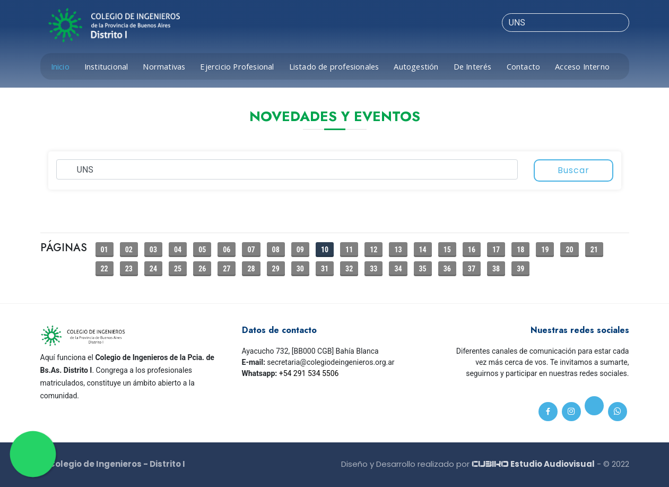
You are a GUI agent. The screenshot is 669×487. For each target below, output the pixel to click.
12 (373, 249)
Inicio (60, 66)
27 (226, 268)
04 (177, 249)
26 (202, 268)
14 (423, 249)
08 (276, 249)
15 (447, 249)
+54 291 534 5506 (309, 373)
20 (569, 249)
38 (496, 268)
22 (104, 268)
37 (471, 268)
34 (398, 268)
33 (373, 268)
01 (104, 249)
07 (251, 249)
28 (251, 268)
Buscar (573, 170)
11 (349, 249)
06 (226, 249)
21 (594, 249)
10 (324, 249)
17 (496, 249)
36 (447, 268)
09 (300, 249)
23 (129, 268)
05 (202, 249)
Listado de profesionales (334, 66)
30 (300, 268)
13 (398, 249)
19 (545, 249)
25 (177, 268)
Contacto (524, 66)
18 (520, 249)
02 (129, 249)
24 (153, 268)
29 (276, 268)
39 (520, 268)
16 (471, 249)
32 (349, 268)
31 (324, 268)
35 (423, 268)
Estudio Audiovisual (533, 463)
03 (153, 249)
